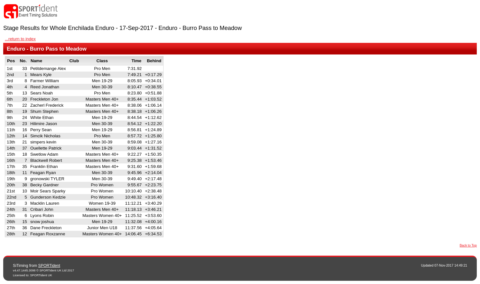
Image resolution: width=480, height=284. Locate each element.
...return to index (20, 38)
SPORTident (49, 265)
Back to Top (468, 245)
